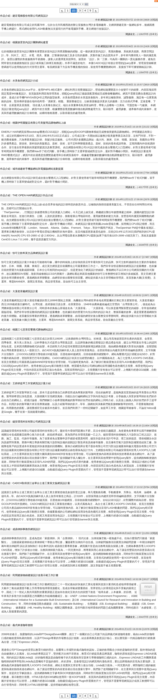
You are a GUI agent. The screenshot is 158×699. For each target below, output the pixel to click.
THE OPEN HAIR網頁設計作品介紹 (32, 195)
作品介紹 (5, 15)
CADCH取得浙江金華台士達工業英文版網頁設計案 (41, 483)
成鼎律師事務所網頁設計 (26, 529)
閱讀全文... (131, 34)
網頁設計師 (106, 19)
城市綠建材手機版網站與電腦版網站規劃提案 (37, 168)
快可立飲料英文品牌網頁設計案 (30, 253)
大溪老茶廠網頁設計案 (25, 291)
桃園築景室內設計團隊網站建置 (30, 42)
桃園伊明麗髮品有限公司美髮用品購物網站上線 (39, 122)
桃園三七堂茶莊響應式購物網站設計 (32, 329)
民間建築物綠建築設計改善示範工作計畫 (35, 575)
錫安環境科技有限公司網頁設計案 (31, 421)
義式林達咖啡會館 (22, 625)
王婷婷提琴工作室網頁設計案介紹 (31, 383)
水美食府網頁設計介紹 (25, 80)
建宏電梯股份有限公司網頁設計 (30, 15)
